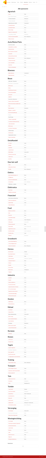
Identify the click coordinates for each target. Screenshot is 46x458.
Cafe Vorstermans (11, 258)
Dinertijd (9, 265)
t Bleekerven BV (10, 402)
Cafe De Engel (10, 256)
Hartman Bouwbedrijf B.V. (12, 92)
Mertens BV (10, 398)
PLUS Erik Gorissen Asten (12, 154)
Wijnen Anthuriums (11, 73)
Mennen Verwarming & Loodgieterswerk (14, 103)
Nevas (9, 105)
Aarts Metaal (10, 309)
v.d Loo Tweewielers (11, 62)
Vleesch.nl (9, 235)
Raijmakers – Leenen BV (11, 110)
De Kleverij (10, 333)
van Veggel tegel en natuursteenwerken (14, 356)
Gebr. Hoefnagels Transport (12, 368)
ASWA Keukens (10, 301)
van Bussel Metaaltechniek (12, 327)
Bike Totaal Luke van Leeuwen (12, 51)
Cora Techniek (10, 421)
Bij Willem (9, 145)
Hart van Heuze (10, 267)
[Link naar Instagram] (4, 6)
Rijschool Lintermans (11, 58)
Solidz (9, 432)
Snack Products (10, 400)
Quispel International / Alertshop (13, 286)
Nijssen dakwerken (11, 108)
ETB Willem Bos (10, 177)
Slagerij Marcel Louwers (11, 228)
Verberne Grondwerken (11, 245)
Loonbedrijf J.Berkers (11, 25)
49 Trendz (10, 143)
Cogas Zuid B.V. (10, 389)
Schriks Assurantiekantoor (12, 200)
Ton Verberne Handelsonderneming (13, 121)
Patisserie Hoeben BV (11, 224)
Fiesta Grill (10, 215)
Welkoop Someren (11, 38)
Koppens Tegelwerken (11, 347)
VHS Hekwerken (10, 132)
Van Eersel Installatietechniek (12, 179)
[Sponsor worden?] (1, 229)
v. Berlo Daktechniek (11, 123)
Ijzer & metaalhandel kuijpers (12, 318)
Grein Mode (10, 147)
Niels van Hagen (10, 29)
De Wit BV (10, 277)
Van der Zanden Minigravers (12, 241)
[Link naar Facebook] (6, 6)
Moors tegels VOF (11, 352)
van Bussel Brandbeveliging (12, 293)
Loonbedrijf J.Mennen (11, 27)
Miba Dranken (10, 269)
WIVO (9, 383)
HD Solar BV (10, 94)
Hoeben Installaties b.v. (11, 282)
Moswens (9, 430)
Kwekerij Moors (10, 393)
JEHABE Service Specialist (12, 192)
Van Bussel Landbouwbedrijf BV (13, 36)
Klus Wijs (9, 169)
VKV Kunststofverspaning (12, 295)
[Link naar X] (3, 6)
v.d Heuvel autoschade (11, 60)
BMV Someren (10, 85)
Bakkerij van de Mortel (11, 210)
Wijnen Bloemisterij (11, 75)
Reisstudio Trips (10, 341)
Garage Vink (10, 53)
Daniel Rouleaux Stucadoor (12, 90)
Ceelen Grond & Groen (11, 378)
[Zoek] (37, 2)
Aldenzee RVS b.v (11, 312)
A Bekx (9, 164)
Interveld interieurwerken (12, 425)
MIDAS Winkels (10, 152)
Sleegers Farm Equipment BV (12, 32)
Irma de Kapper (10, 410)
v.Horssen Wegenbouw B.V (12, 243)
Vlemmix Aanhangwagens (12, 67)
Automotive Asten (11, 49)
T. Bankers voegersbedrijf (12, 119)
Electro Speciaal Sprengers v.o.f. (13, 175)
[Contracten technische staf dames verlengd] (45, 229)
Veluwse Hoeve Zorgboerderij (12, 415)
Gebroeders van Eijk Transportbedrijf (14, 370)
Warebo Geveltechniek (11, 137)
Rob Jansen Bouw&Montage (12, 112)
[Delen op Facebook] (23, 446)
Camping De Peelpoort (11, 260)
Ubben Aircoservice (11, 434)
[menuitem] (4, 2)
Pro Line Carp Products (11, 284)
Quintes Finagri (10, 202)
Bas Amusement (10, 251)
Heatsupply (10, 219)
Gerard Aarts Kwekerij (11, 391)
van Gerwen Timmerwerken (12, 128)
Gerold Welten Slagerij (11, 217)
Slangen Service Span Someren (13, 291)
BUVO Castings (10, 316)
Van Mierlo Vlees (10, 233)
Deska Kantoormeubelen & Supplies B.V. (14, 423)
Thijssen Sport (10, 156)
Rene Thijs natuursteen (11, 354)
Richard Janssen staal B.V (12, 325)
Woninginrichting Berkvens (12, 439)
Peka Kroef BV (10, 226)
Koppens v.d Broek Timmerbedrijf (13, 101)
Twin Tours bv (10, 339)
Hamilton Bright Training (12, 362)
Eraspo (9, 14)
